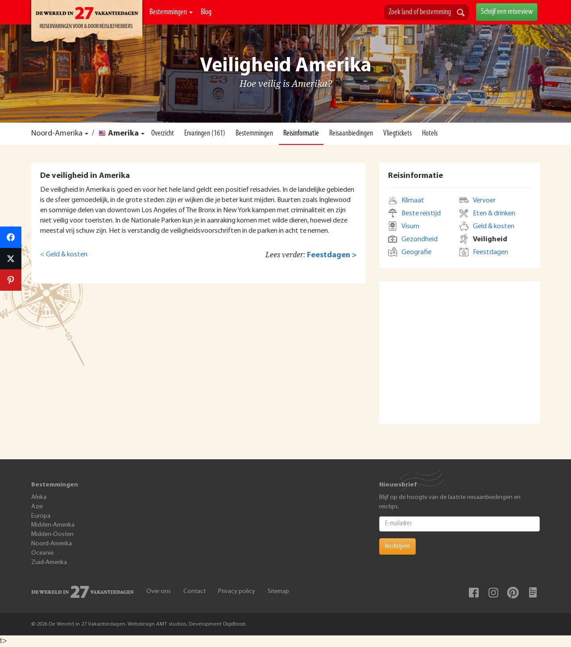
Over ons (158, 591)
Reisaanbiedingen (351, 133)
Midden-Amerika (52, 525)
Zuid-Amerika (49, 562)
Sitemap (278, 591)
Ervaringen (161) (204, 133)
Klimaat (412, 200)
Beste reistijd (421, 213)
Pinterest (513, 592)
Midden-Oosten (52, 534)
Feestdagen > (332, 255)
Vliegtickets (397, 133)
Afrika (38, 497)
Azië (37, 506)
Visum (410, 226)
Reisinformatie (301, 133)
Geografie (416, 252)
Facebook (474, 592)
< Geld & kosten (63, 254)
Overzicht (162, 133)
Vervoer (484, 200)
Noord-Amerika (57, 133)
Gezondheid (419, 239)
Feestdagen (490, 252)
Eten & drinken (494, 213)
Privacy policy (236, 591)
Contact (194, 591)
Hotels (430, 133)
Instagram (493, 592)
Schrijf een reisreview (507, 12)
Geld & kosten (493, 226)
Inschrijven (397, 546)
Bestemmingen (171, 12)
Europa (40, 516)
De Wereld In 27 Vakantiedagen (86, 22)
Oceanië (42, 553)
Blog (206, 12)
